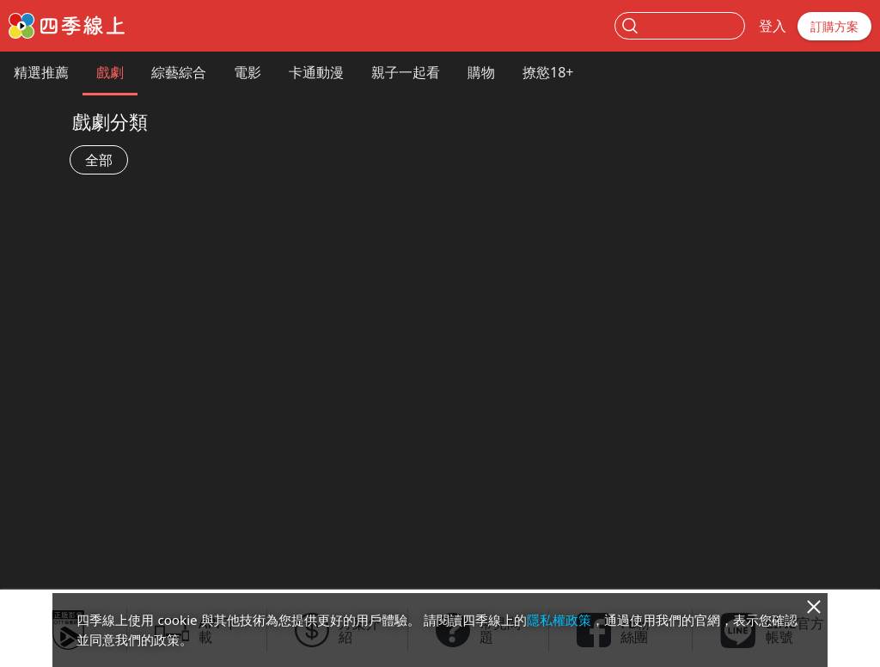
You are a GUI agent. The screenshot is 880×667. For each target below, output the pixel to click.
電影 (247, 72)
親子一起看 (405, 72)
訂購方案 (834, 26)
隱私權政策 (559, 619)
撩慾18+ (547, 72)
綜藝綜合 (178, 72)
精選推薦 (41, 72)
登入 (772, 25)
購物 (481, 72)
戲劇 (110, 72)
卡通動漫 (316, 72)
